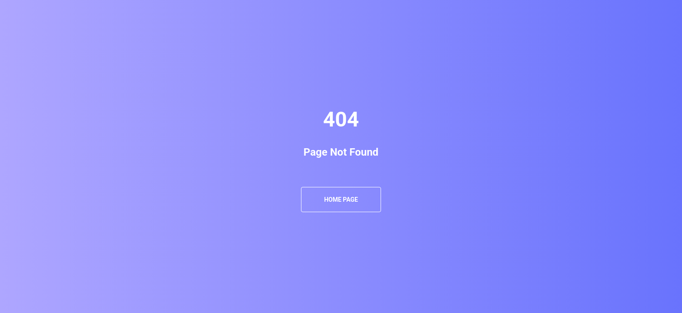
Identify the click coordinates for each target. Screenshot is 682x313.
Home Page (341, 199)
